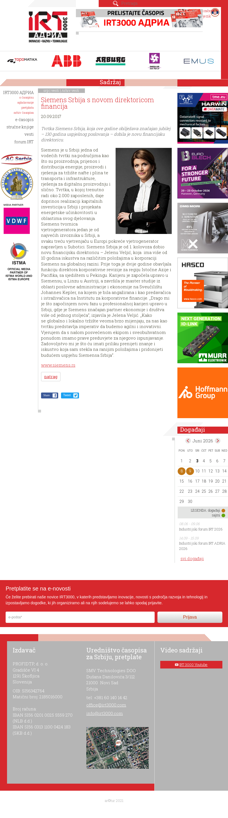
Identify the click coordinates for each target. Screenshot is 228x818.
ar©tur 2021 (114, 800)
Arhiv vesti (70, 90)
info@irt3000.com (104, 713)
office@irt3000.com (106, 705)
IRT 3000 (49, 27)
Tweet (67, 395)
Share (46, 395)
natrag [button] (50, 376)
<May (188, 440)
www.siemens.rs (58, 365)
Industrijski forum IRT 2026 (201, 529)
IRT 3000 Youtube (193, 664)
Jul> (217, 440)
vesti (55, 90)
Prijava (190, 617)
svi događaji (192, 558)
